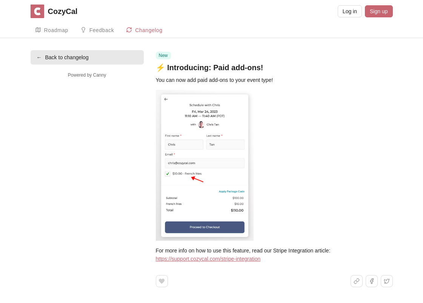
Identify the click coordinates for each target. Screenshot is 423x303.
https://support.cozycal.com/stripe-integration (208, 259)
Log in (350, 11)
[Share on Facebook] (372, 281)
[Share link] (357, 281)
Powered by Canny (87, 75)
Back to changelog (63, 57)
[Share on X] (387, 281)
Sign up (379, 11)
